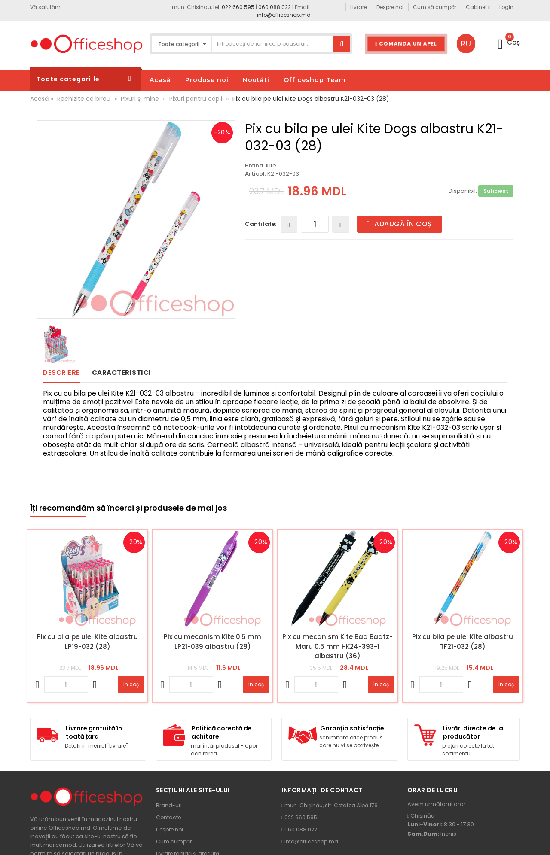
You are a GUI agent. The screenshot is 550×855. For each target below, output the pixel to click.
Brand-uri (169, 805)
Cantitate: (260, 224)
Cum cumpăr (174, 841)
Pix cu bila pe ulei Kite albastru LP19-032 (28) (87, 641)
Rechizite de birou (83, 98)
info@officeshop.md (284, 14)
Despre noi (169, 829)
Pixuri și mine (140, 98)
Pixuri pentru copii (195, 98)
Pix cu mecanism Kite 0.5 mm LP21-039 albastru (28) (212, 641)
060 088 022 (274, 7)
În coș (131, 684)
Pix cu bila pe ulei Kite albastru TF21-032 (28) (462, 641)
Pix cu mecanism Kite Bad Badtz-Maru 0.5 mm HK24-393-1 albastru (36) (337, 646)
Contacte (168, 817)
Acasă (39, 98)
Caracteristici (121, 372)
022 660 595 (238, 7)
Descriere (61, 372)
